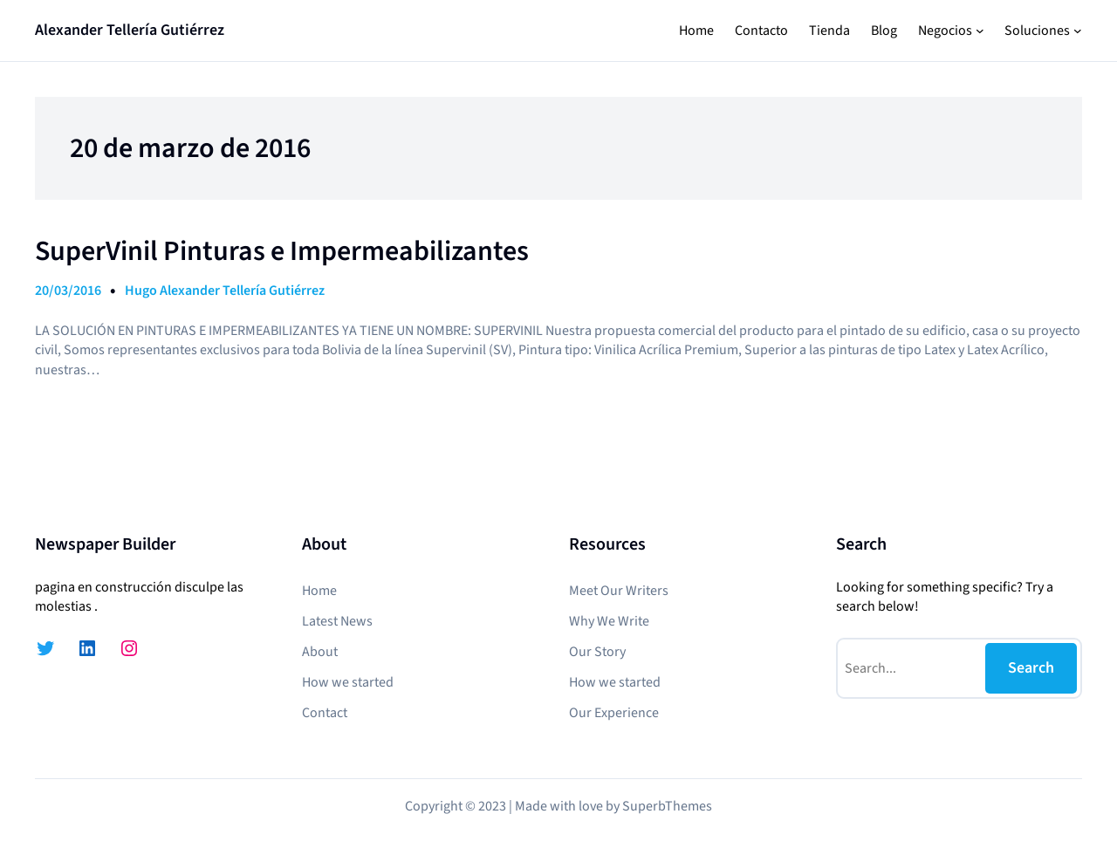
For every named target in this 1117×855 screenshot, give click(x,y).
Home (696, 30)
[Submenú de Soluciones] (1077, 30)
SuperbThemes (667, 806)
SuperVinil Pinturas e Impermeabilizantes (282, 251)
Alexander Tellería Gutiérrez (129, 30)
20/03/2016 (68, 290)
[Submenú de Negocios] (980, 30)
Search (1031, 668)
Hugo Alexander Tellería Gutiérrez (225, 290)
